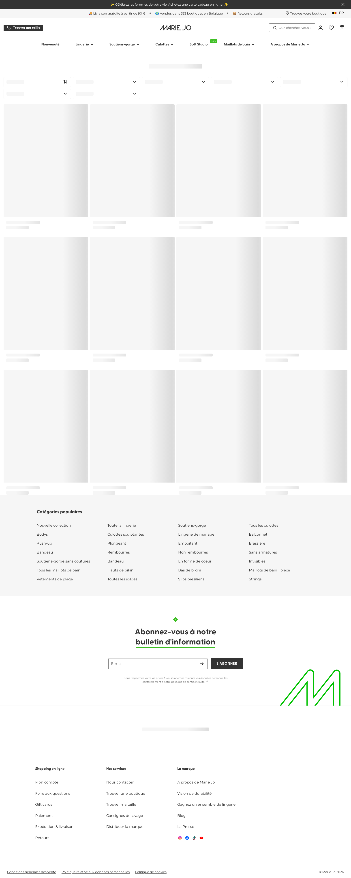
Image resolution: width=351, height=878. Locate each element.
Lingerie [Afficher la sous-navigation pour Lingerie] (84, 44)
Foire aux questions (52, 794)
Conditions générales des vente (31, 872)
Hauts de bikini (121, 570)
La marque (186, 769)
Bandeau (45, 552)
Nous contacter (120, 782)
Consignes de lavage (124, 816)
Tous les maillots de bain (58, 570)
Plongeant (116, 543)
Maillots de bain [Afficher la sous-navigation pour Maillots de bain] (239, 44)
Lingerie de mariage (196, 534)
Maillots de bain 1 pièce (269, 570)
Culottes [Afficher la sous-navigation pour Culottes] (164, 44)
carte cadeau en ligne (206, 4)
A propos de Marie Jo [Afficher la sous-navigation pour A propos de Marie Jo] (290, 44)
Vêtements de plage (55, 579)
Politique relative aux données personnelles (96, 872)
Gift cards (43, 805)
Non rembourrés (193, 552)
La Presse (185, 827)
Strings (255, 579)
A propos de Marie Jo (196, 782)
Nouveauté (50, 44)
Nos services (116, 769)
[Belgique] (339, 13)
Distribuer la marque (124, 827)
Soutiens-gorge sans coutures (63, 561)
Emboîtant (187, 543)
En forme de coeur (195, 561)
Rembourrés (118, 552)
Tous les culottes (263, 526)
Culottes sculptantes (125, 534)
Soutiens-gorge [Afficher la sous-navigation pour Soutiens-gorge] (124, 44)
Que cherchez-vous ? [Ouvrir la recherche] (292, 28)
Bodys (42, 534)
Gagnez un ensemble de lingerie (206, 805)
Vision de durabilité (194, 794)
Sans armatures (263, 552)
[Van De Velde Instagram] (180, 839)
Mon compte (46, 782)
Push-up (44, 543)
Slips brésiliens (191, 579)
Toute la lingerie (121, 526)
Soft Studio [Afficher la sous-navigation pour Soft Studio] (203, 42)
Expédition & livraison (54, 827)
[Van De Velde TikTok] (194, 839)
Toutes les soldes (122, 579)
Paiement (44, 816)
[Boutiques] (306, 13)
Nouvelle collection (54, 526)
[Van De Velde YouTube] (201, 839)
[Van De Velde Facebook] (187, 839)
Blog (181, 816)
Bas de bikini (189, 570)
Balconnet (258, 534)
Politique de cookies (151, 872)
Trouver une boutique (125, 794)
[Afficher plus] (207, 681)
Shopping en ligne (49, 769)
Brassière (257, 543)
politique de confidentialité (187, 681)
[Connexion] (320, 28)
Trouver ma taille (23, 28)
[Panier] (342, 28)
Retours (42, 838)
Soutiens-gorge (192, 526)
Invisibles (257, 561)
